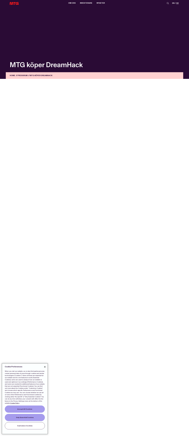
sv (177, 3)
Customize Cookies (25, 426)
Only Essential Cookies (25, 417)
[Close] (45, 367)
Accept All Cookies (24, 409)
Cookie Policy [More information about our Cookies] (14, 403)
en (173, 3)
